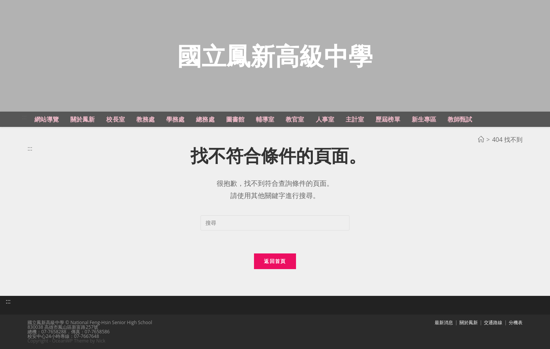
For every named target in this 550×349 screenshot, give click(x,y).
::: (24, 117)
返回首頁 (275, 261)
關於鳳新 (468, 322)
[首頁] (481, 139)
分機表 (515, 322)
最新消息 (444, 322)
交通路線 (493, 322)
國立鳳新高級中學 (275, 55)
